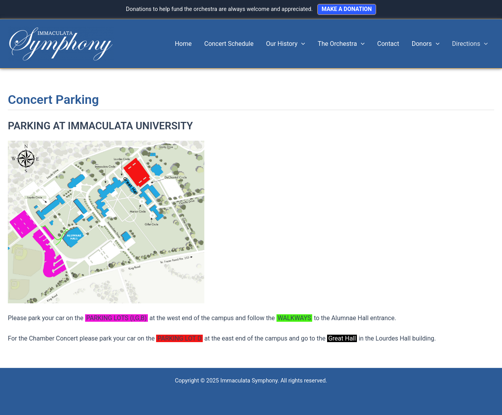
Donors (426, 44)
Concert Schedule (229, 43)
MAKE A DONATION (347, 9)
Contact (388, 43)
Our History (285, 44)
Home (183, 43)
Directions (470, 44)
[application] (301, 44)
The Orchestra (341, 44)
